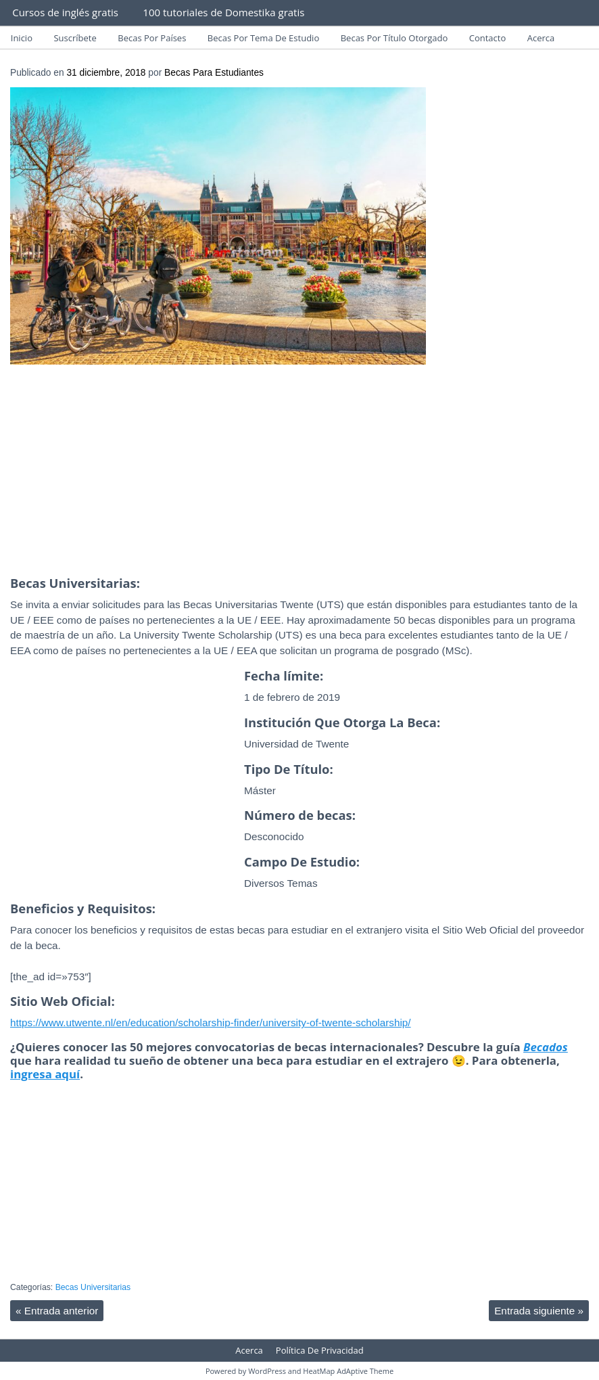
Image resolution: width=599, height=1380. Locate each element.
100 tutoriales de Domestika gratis (223, 12)
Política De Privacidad (320, 1350)
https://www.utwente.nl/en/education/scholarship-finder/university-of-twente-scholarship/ (210, 1022)
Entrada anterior (57, 1310)
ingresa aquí (45, 1074)
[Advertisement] (299, 474)
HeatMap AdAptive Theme (348, 1371)
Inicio (21, 38)
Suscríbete (74, 38)
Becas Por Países (152, 38)
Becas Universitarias (93, 1287)
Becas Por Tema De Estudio (263, 38)
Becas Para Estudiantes (214, 73)
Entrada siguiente (538, 1310)
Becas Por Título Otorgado (394, 38)
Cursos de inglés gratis (65, 12)
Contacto (487, 38)
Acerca (541, 38)
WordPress (267, 1371)
